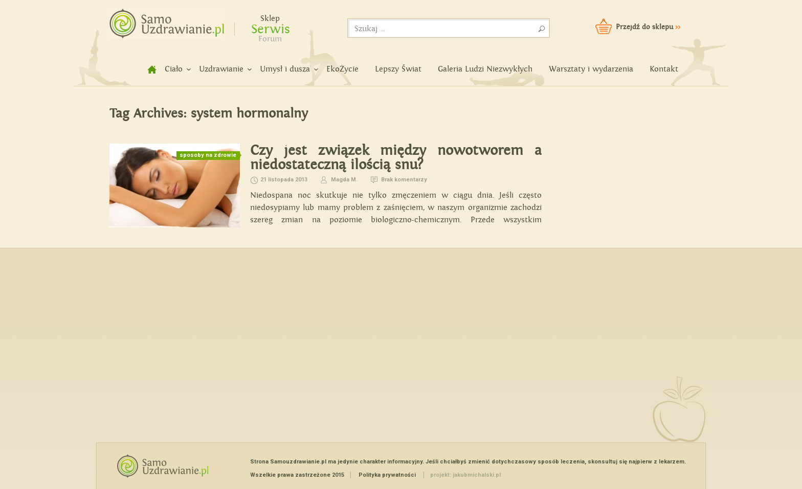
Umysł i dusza (285, 69)
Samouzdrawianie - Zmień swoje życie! (163, 20)
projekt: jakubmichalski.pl (465, 475)
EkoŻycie (342, 69)
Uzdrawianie (221, 69)
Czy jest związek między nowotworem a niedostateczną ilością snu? (396, 157)
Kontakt (664, 69)
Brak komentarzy (404, 179)
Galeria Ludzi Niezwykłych (485, 69)
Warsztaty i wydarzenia (591, 69)
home (146, 69)
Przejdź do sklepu (648, 27)
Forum (270, 39)
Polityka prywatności (387, 475)
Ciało (174, 69)
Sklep (270, 19)
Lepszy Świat (398, 69)
